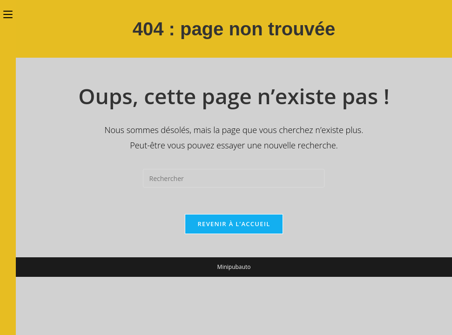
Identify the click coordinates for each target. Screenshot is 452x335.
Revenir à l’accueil (233, 225)
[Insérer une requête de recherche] (233, 178)
